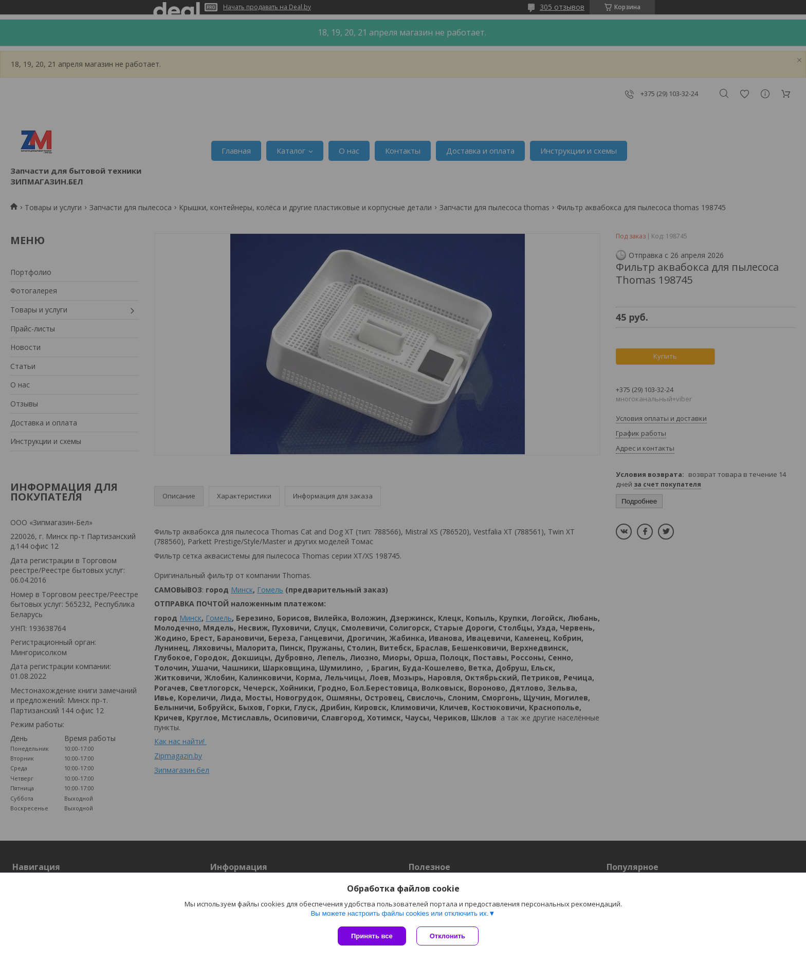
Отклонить (447, 936)
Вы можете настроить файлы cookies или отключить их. (399, 913)
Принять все (372, 936)
